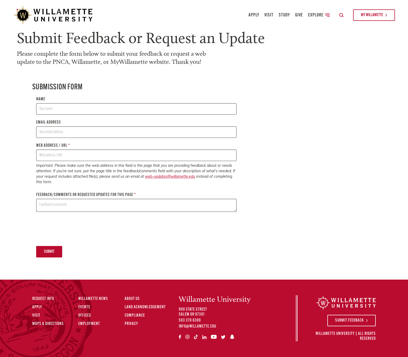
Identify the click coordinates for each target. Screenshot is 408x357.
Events (84, 307)
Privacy (131, 324)
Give (299, 15)
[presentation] (75, 229)
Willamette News (93, 299)
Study (284, 15)
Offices (84, 315)
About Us (132, 299)
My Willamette (372, 15)
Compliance (135, 315)
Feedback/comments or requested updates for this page (136, 202)
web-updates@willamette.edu (170, 177)
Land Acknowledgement (145, 307)
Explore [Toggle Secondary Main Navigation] (319, 15)
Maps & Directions (48, 324)
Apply (253, 15)
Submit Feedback (349, 320)
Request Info (43, 299)
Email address (136, 129)
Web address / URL (136, 152)
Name (136, 106)
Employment (89, 324)
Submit (49, 252)
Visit (268, 15)
